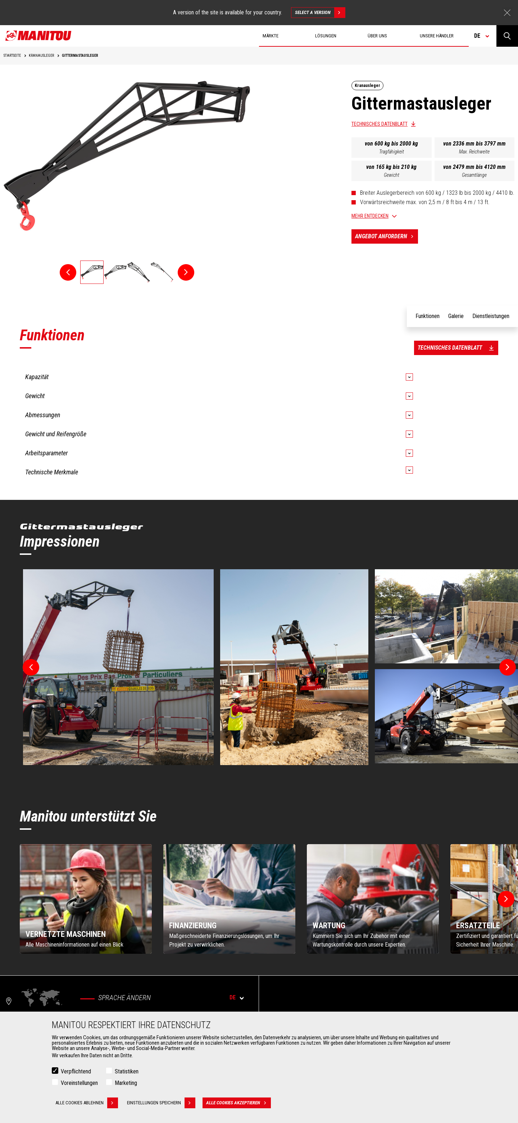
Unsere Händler (437, 35)
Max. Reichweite (474, 151)
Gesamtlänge (474, 175)
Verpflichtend (76, 1071)
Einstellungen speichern (161, 1102)
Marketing (126, 1083)
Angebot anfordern (386, 236)
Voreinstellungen (79, 1083)
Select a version (320, 13)
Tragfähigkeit (391, 151)
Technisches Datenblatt (379, 124)
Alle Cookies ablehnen (86, 1102)
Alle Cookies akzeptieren (238, 1102)
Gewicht (391, 175)
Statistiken (126, 1071)
